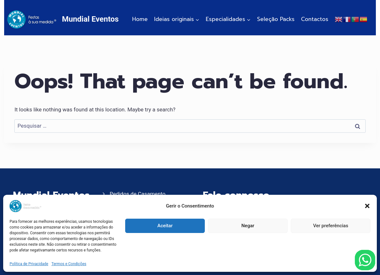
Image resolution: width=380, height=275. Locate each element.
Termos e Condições (68, 264)
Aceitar (165, 226)
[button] (367, 206)
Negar (248, 226)
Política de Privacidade (29, 264)
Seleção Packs (276, 19)
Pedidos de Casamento (137, 194)
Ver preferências (330, 226)
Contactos (314, 19)
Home (140, 19)
